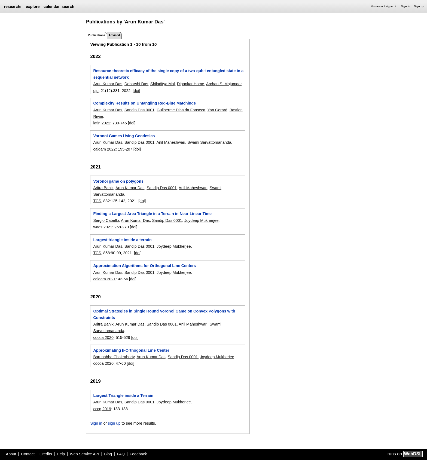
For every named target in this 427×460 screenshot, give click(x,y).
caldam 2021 (104, 279)
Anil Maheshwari (170, 142)
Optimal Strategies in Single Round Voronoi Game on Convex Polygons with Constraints (164, 314)
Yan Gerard (217, 110)
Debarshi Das (136, 84)
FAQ (121, 454)
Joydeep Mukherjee (201, 220)
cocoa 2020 (103, 337)
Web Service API (84, 454)
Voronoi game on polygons (118, 181)
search (68, 6)
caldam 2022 (104, 149)
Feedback (138, 454)
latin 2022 (101, 123)
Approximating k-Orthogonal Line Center (131, 350)
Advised (114, 35)
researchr (13, 6)
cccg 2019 (102, 409)
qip (95, 90)
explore (32, 6)
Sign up (419, 6)
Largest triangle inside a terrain (122, 240)
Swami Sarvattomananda (209, 142)
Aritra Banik (103, 188)
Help (61, 454)
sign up (114, 423)
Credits (45, 454)
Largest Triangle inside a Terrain (123, 395)
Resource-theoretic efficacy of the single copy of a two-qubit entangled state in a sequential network (168, 74)
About (11, 454)
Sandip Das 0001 (139, 110)
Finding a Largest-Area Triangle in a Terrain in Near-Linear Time (152, 213)
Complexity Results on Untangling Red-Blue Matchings (144, 103)
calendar (52, 6)
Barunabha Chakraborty (114, 357)
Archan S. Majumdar (224, 84)
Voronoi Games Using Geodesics (124, 136)
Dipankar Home (190, 84)
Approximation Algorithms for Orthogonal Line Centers (144, 265)
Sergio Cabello (106, 220)
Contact (28, 454)
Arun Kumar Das (107, 84)
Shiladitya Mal (162, 84)
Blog (108, 454)
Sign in (405, 6)
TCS (97, 201)
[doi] (136, 90)
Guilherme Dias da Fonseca (181, 110)
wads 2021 (102, 227)
